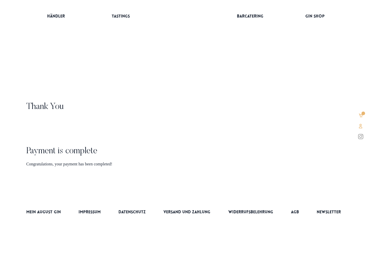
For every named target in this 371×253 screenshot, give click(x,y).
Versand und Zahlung (186, 212)
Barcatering (250, 16)
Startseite (185, 17)
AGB (295, 212)
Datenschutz (132, 212)
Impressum (90, 212)
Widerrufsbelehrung (250, 212)
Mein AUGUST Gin (43, 212)
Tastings (121, 16)
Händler (56, 16)
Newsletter (329, 212)
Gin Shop (315, 16)
